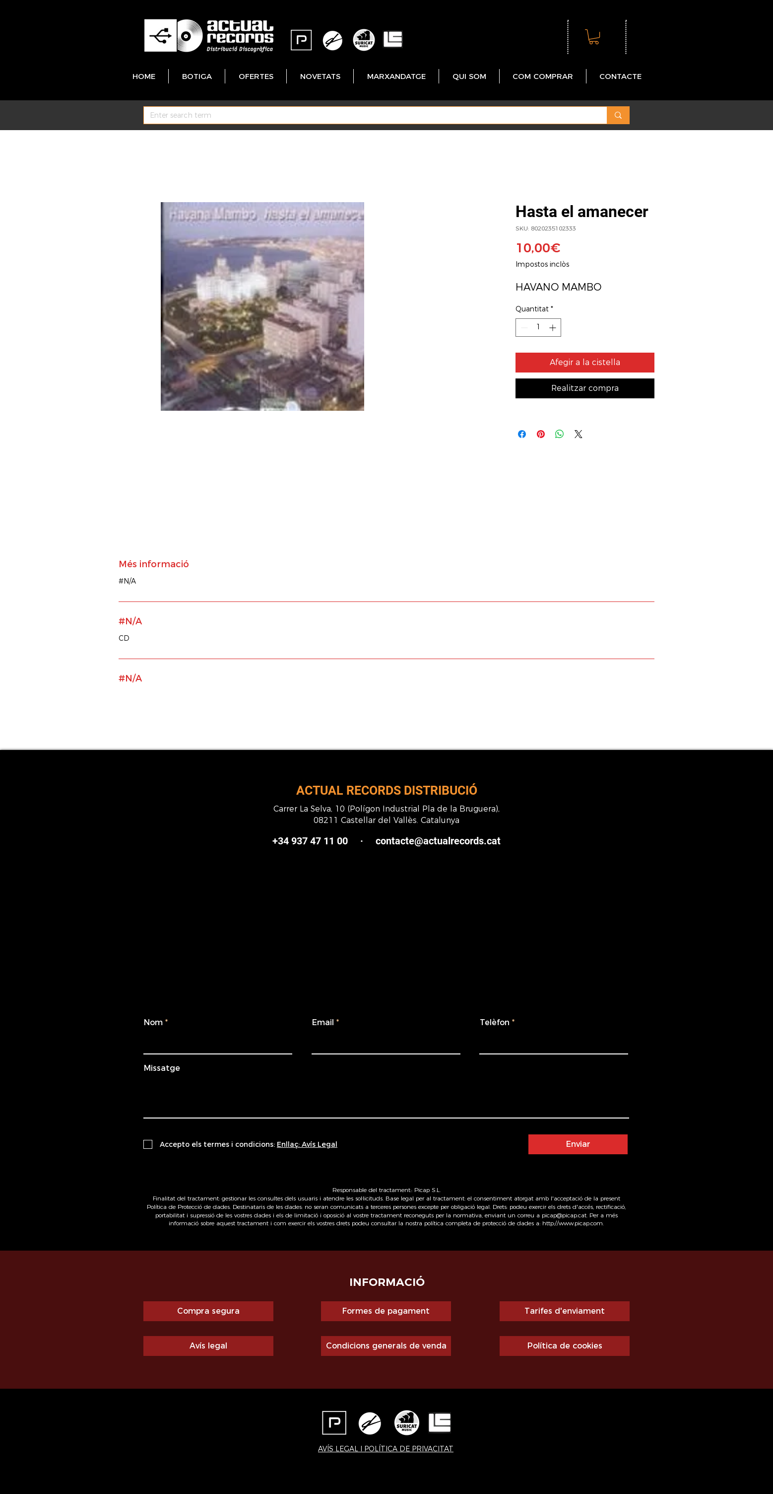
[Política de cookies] (565, 1346)
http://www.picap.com (572, 1223)
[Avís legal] (208, 1346)
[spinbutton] (538, 327)
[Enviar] (578, 1144)
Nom (153, 1023)
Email (323, 1023)
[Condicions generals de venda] (386, 1346)
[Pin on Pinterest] (541, 434)
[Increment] (553, 327)
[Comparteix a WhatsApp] (560, 434)
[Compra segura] (208, 1311)
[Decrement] (523, 327)
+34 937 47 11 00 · (324, 841)
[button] (594, 36)
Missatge (162, 1068)
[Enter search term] (368, 116)
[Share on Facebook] (522, 434)
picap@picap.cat (564, 1215)
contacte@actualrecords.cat (438, 841)
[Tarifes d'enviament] (565, 1311)
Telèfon (495, 1023)
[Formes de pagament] (386, 1311)
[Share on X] (578, 434)
